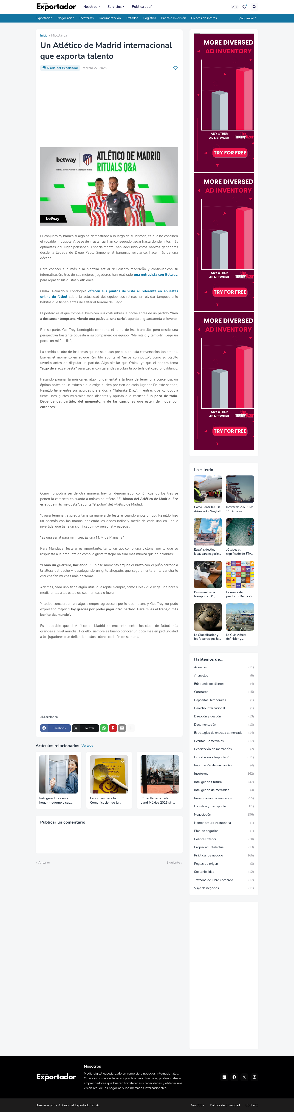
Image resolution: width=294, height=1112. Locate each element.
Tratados (132, 18)
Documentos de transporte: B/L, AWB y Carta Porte (207, 595)
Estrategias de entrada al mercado (224, 733)
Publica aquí (142, 6)
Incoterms (86, 18)
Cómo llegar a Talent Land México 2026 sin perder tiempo (156, 800)
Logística (149, 18)
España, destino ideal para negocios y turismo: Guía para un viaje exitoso (207, 552)
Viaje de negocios (224, 888)
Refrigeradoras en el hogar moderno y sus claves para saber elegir (57, 800)
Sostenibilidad (224, 872)
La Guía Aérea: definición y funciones (236, 637)
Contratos (224, 692)
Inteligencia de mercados (224, 790)
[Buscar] (254, 7)
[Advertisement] (109, 109)
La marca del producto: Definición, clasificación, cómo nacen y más (240, 595)
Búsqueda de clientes (224, 684)
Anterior (44, 862)
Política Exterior (224, 839)
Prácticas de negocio (224, 855)
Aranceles (224, 675)
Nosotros (90, 6)
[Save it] (175, 68)
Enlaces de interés (204, 18)
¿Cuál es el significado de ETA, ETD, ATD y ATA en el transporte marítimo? (239, 552)
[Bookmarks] (244, 7)
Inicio (44, 36)
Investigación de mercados (224, 798)
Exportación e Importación (224, 757)
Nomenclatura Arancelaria (224, 823)
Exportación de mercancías (224, 749)
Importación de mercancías (224, 765)
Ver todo (87, 746)
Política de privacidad (225, 1105)
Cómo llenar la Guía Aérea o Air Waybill (207, 509)
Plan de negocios (224, 831)
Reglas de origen (224, 864)
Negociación (65, 18)
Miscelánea (59, 36)
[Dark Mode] (235, 7)
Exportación (44, 18)
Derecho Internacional (224, 708)
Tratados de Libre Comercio (224, 880)
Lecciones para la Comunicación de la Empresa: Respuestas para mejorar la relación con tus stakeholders (107, 800)
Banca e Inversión (173, 18)
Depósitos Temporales (224, 700)
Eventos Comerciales (224, 741)
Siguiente (173, 862)
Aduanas (224, 667)
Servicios (114, 6)
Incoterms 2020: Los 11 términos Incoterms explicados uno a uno (239, 509)
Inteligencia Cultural (224, 782)
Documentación (110, 18)
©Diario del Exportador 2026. (79, 1105)
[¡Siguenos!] (247, 18)
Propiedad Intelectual (224, 847)
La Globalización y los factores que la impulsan (206, 637)
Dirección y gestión (224, 716)
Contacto (252, 1105)
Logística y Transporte (224, 806)
